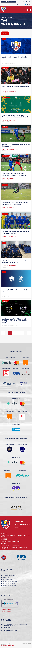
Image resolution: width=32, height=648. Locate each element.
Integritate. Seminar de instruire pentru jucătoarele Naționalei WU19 (14, 261)
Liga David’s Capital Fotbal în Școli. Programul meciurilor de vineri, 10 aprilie (15, 116)
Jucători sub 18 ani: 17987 (9, 585)
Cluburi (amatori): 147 (8, 579)
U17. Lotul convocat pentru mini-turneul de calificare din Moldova (15, 232)
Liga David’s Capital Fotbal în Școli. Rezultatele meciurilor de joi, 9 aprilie (14, 174)
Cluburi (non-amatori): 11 (9, 583)
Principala (4, 17)
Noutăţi (9, 17)
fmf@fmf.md (7, 627)
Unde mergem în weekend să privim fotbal (15, 86)
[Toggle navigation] (29, 10)
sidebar (5, 33)
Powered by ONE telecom (26, 643)
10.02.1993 (11, 561)
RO (26, 4)
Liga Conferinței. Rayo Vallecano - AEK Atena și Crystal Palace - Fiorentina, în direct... (14, 320)
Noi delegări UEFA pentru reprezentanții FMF (15, 290)
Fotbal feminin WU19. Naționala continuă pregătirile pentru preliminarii (15, 203)
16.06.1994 (27, 561)
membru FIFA (20, 561)
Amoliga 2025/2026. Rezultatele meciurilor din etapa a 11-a (16, 145)
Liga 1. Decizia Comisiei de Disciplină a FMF (14, 58)
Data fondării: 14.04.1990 (9, 575)
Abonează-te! (8, 1)
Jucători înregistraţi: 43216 (10, 581)
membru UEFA (4, 561)
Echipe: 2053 (6, 577)
